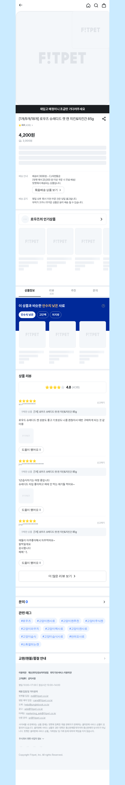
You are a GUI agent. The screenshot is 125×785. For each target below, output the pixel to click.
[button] (21, 5)
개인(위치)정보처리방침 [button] (38, 672)
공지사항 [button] (32, 678)
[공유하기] (104, 118)
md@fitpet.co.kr (40, 696)
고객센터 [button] (22, 678)
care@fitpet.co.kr (43, 700)
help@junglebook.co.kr (36, 704)
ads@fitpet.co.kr (33, 709)
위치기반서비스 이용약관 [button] (61, 672)
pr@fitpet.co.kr (37, 717)
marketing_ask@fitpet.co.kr (41, 713)
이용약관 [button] (22, 672)
